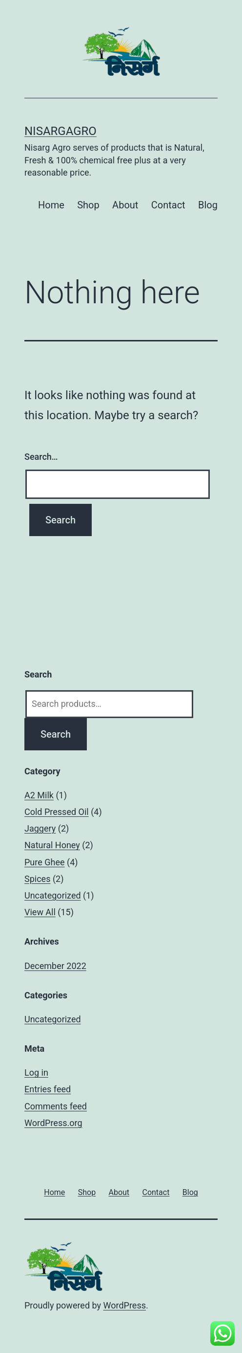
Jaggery (40, 828)
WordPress (124, 1305)
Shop (88, 205)
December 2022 (55, 966)
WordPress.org (53, 1123)
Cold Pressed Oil (56, 812)
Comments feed (55, 1106)
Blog (208, 205)
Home (51, 205)
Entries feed (47, 1089)
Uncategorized (52, 895)
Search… (41, 456)
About (125, 205)
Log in (36, 1072)
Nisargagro (60, 131)
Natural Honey (52, 845)
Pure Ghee (44, 862)
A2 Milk (39, 795)
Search (55, 734)
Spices (37, 879)
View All (40, 912)
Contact (168, 205)
